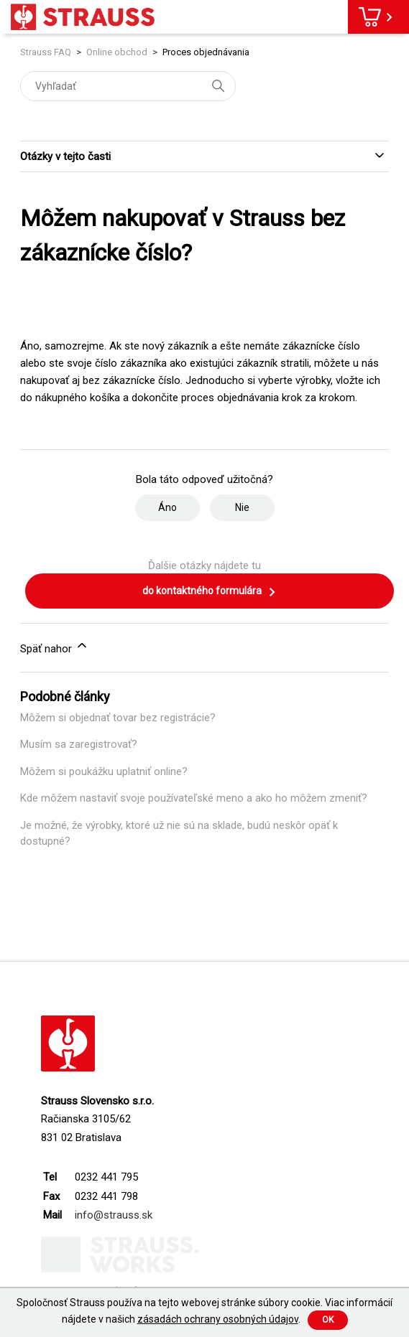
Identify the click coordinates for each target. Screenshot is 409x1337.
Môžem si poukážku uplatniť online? (104, 771)
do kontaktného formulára (209, 592)
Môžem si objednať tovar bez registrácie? (118, 717)
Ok (328, 1320)
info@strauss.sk (113, 1215)
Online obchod (116, 52)
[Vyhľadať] (128, 86)
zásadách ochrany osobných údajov (217, 1319)
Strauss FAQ (46, 52)
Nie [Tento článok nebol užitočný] (242, 507)
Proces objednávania (205, 52)
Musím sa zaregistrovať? (78, 744)
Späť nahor (54, 646)
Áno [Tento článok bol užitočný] (167, 507)
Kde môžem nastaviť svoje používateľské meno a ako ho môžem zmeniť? (193, 798)
